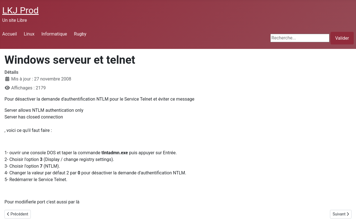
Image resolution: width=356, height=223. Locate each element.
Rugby (80, 34)
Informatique (54, 34)
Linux (29, 34)
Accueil (9, 34)
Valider (342, 38)
